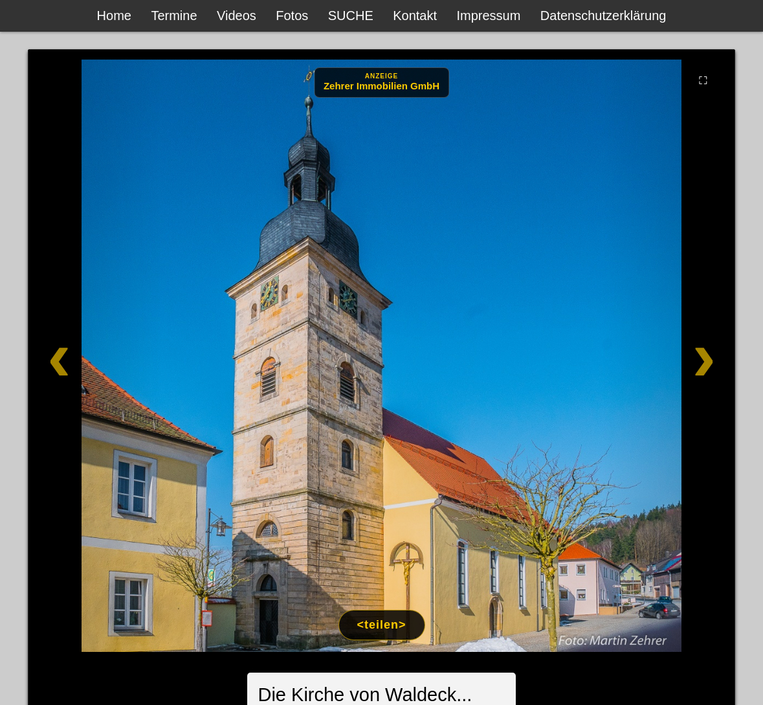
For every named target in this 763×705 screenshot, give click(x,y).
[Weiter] (663, 356)
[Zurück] (100, 356)
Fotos (292, 15)
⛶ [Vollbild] (703, 80)
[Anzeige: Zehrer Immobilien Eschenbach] (381, 82)
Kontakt (415, 15)
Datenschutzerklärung (603, 15)
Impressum (488, 15)
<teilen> (381, 624)
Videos (236, 15)
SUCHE (350, 15)
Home (114, 15)
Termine (174, 15)
